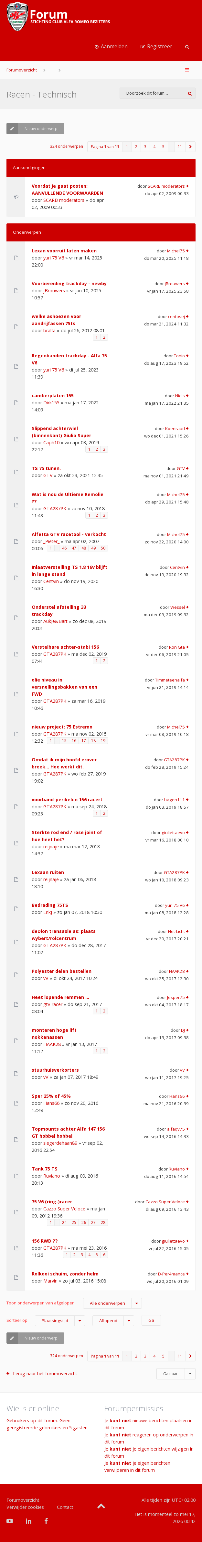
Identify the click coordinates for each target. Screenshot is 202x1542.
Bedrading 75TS (50, 905)
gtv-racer (52, 1004)
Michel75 (176, 251)
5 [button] (163, 146)
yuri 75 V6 (53, 258)
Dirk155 (51, 403)
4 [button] (154, 146)
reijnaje (51, 846)
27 (93, 1222)
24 (64, 1222)
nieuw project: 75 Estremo (62, 727)
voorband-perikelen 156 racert (67, 799)
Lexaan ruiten (48, 872)
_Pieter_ (51, 541)
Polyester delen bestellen (61, 971)
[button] (191, 146)
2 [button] (136, 146)
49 (93, 548)
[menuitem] (111, 47)
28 (103, 1222)
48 (83, 548)
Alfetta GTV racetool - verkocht (69, 534)
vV (45, 978)
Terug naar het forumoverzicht (44, 1373)
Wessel (177, 607)
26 (83, 1222)
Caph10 (51, 442)
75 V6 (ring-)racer (52, 1202)
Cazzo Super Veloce (64, 1209)
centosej (176, 316)
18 (93, 740)
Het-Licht (176, 931)
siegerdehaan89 (60, 1143)
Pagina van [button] (105, 146)
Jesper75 (176, 997)
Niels (180, 396)
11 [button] (180, 146)
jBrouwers (54, 290)
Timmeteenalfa (170, 680)
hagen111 (174, 800)
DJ (183, 1030)
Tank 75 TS (45, 1169)
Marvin (50, 1281)
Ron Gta (177, 647)
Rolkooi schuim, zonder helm (65, 1274)
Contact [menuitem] (65, 1507)
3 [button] (145, 146)
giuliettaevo (173, 832)
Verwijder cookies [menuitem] (25, 1507)
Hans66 (51, 1103)
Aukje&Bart (55, 621)
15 (64, 740)
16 (74, 740)
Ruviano (51, 1176)
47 (74, 548)
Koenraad (175, 428)
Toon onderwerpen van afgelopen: (74, 1303)
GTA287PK (54, 508)
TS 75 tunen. (46, 468)
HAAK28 (177, 971)
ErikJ (47, 912)
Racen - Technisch (41, 94)
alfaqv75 (176, 1129)
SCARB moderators (63, 200)
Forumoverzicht (21, 70)
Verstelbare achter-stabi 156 (65, 647)
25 (74, 1222)
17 (83, 740)
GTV (48, 475)
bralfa (49, 330)
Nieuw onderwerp (32, 128)
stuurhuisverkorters (55, 1070)
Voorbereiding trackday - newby (69, 283)
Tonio (179, 356)
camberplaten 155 (53, 395)
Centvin (51, 581)
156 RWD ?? (45, 1241)
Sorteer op (45, 1320)
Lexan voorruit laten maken (64, 251)
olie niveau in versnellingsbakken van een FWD (64, 687)
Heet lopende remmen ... (60, 997)
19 (103, 740)
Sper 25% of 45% (51, 1096)
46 (64, 548)
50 (103, 548)
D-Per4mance (171, 1274)
